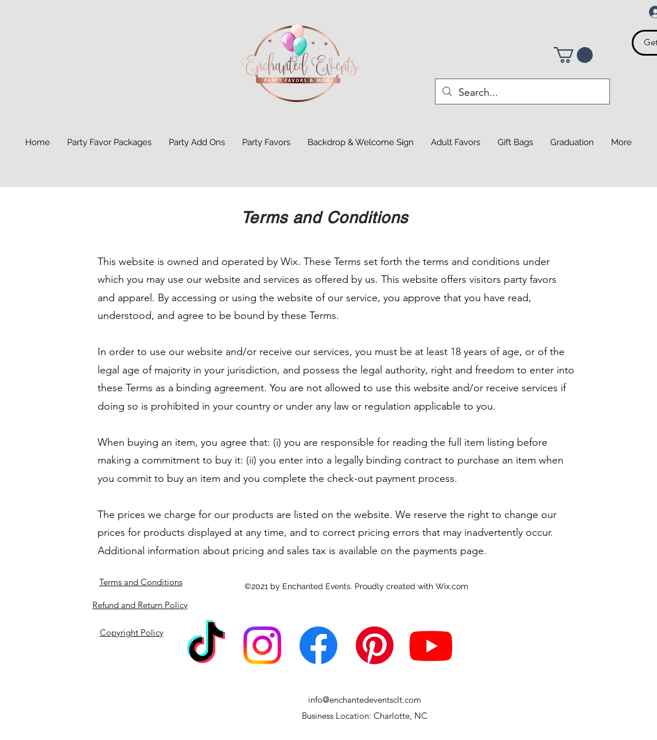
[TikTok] (206, 645)
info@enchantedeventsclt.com (364, 699)
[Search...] (521, 93)
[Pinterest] (374, 645)
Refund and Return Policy (140, 604)
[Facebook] (318, 645)
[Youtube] (431, 645)
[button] (573, 55)
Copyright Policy (132, 632)
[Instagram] (262, 645)
